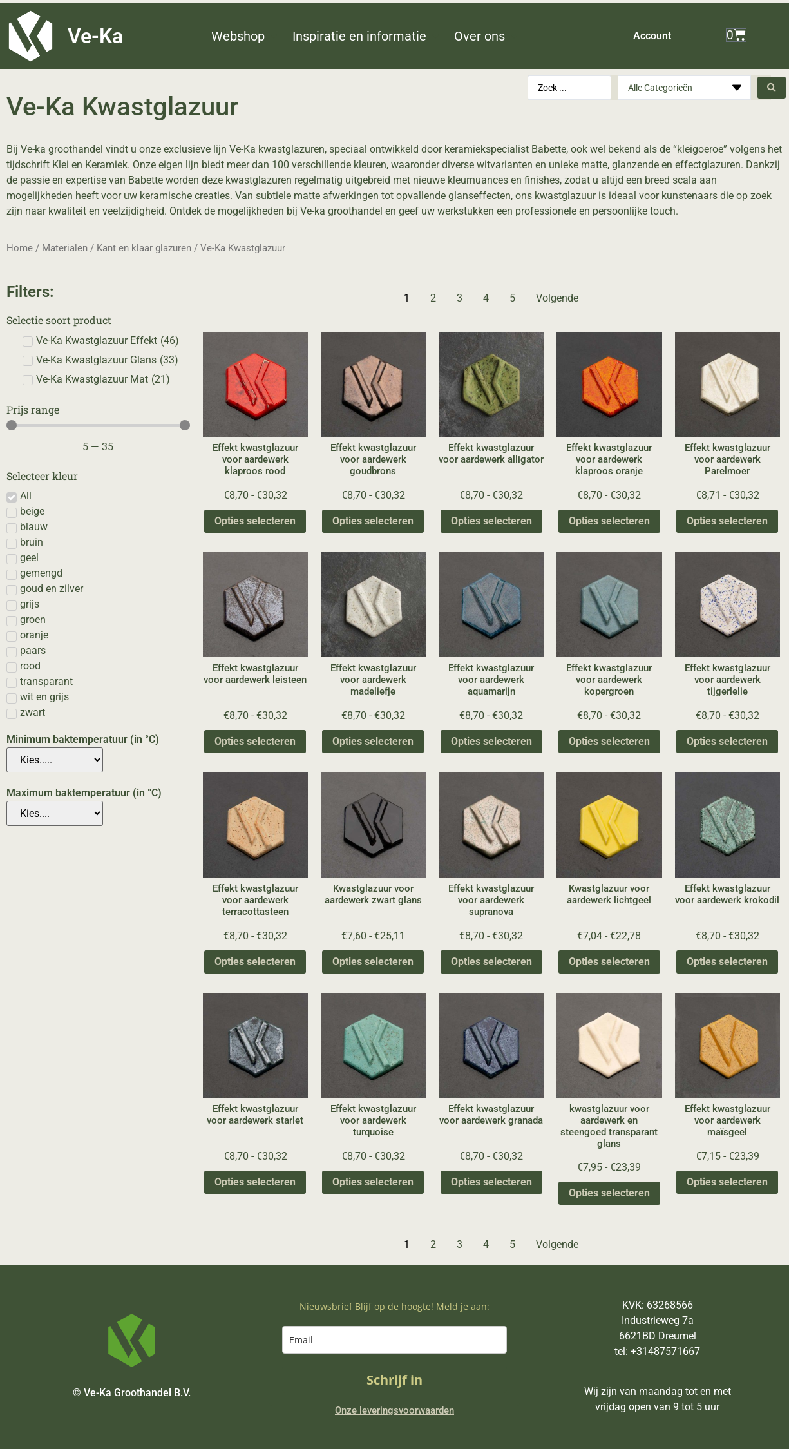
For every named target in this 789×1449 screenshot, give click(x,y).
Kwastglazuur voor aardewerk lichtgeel (609, 894)
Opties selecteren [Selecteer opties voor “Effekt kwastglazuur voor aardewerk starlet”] (255, 1182)
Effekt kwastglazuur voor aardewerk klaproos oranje (609, 459)
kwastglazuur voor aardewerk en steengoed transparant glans (609, 1126)
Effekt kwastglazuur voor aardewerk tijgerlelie (727, 679)
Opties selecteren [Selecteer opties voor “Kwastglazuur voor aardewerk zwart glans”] (373, 961)
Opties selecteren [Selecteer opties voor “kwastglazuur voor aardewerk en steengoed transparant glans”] (609, 1193)
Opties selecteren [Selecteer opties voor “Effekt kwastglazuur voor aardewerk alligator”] (491, 521)
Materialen (65, 248)
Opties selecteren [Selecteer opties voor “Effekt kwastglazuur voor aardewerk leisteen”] (255, 741)
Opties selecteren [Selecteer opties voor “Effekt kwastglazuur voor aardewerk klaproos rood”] (255, 521)
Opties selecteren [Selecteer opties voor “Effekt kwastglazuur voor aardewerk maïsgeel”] (727, 1182)
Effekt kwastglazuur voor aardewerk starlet (255, 1114)
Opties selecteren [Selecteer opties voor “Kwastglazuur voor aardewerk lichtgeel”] (609, 961)
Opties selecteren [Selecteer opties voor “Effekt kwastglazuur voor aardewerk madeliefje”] (373, 741)
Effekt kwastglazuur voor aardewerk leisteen (255, 674)
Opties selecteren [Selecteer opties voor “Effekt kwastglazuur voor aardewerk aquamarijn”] (491, 741)
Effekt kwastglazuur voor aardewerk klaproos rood (255, 459)
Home (19, 248)
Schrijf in (394, 1379)
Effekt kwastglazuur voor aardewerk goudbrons (373, 459)
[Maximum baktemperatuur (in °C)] (54, 813)
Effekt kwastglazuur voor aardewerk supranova (491, 900)
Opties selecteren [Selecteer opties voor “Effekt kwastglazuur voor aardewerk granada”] (491, 1182)
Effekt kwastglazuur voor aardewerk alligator (491, 453)
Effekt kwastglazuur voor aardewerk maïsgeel (727, 1120)
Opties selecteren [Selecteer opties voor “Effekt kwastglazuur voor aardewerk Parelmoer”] (727, 521)
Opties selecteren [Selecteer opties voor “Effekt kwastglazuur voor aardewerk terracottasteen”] (255, 961)
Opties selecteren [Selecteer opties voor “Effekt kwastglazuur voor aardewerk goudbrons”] (373, 521)
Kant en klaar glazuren (144, 248)
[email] (394, 1340)
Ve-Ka (95, 36)
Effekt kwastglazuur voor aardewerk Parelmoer (727, 459)
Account (652, 36)
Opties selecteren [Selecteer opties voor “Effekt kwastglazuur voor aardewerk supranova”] (491, 961)
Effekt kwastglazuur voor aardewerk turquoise (373, 1120)
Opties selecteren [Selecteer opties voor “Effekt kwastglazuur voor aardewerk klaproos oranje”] (609, 521)
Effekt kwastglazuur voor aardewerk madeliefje (373, 679)
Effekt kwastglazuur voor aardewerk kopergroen (609, 679)
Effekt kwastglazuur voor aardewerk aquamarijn (491, 679)
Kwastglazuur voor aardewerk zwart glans (373, 894)
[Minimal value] (98, 425)
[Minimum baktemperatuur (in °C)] (54, 759)
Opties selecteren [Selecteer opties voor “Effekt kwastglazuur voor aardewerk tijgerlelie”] (727, 741)
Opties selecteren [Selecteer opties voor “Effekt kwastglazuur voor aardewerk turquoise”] (373, 1182)
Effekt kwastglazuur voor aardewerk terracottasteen (255, 900)
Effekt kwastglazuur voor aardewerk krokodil (727, 894)
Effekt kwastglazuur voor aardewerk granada (491, 1114)
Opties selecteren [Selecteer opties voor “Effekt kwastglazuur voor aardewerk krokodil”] (727, 961)
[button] (245, 36)
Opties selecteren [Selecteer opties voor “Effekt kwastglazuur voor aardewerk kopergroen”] (609, 741)
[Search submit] (771, 88)
